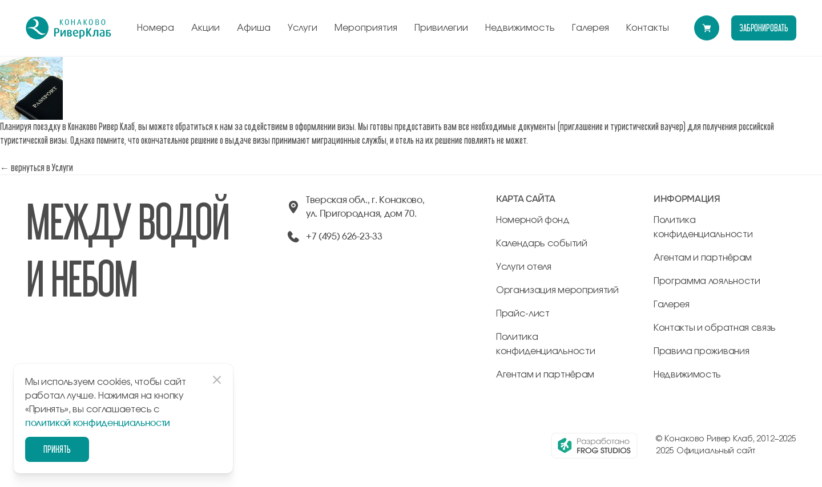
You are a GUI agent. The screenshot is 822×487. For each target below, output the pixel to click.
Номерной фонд (533, 220)
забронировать (763, 27)
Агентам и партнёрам (545, 374)
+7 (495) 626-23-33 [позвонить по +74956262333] (344, 236)
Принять (57, 449)
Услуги (302, 28)
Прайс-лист (523, 313)
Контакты (647, 28)
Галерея (590, 28)
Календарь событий (541, 243)
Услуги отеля (523, 266)
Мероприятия (366, 28)
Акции (205, 28)
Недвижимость (520, 28)
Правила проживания (701, 351)
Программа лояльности (707, 281)
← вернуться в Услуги (36, 167)
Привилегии (441, 28)
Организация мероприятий (557, 290)
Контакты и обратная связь (715, 327)
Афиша (254, 28)
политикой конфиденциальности (97, 423)
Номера (155, 28)
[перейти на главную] (68, 28)
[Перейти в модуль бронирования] (706, 27)
